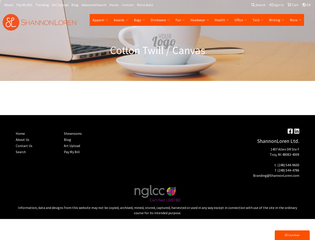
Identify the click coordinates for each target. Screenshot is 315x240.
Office (240, 20)
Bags (139, 20)
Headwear (199, 20)
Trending (42, 5)
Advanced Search (94, 5)
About (8, 5)
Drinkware (160, 20)
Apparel (100, 20)
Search (258, 5)
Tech (257, 20)
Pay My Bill (24, 5)
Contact (128, 5)
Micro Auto (145, 5)
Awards (121, 20)
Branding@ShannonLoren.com (276, 175)
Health (222, 20)
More (295, 20)
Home (114, 5)
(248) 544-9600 (288, 165)
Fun (180, 20)
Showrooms (73, 133)
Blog (75, 5)
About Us (22, 139)
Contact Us (24, 146)
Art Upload (60, 5)
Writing (276, 20)
